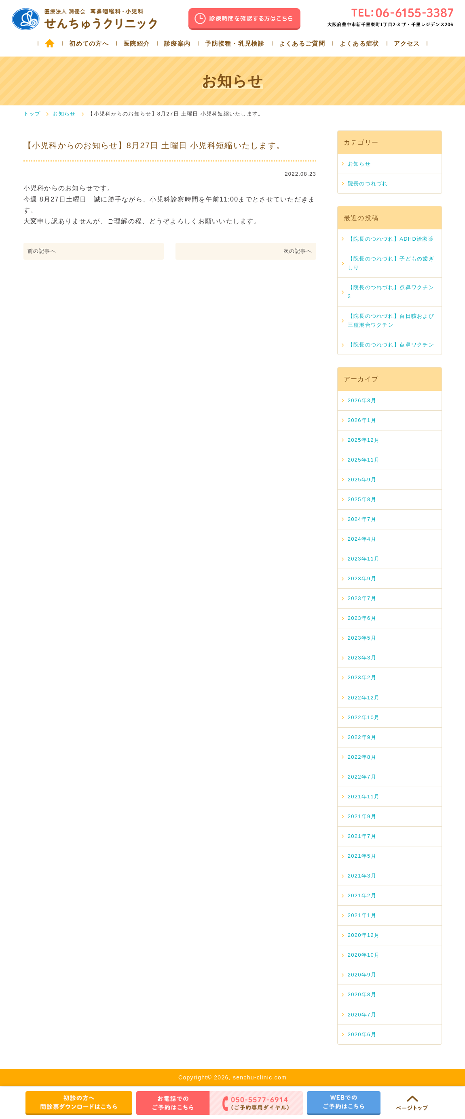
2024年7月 (362, 519)
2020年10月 (364, 955)
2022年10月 (364, 717)
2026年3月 (362, 400)
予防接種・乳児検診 (234, 43)
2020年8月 (362, 994)
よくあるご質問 (302, 43)
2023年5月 (362, 638)
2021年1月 (362, 915)
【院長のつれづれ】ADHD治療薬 (391, 239)
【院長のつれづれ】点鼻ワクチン (391, 345)
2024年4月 (362, 539)
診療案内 (177, 43)
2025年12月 (364, 440)
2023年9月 (362, 578)
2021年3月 (362, 876)
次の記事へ (297, 251)
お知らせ (64, 114)
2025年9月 (362, 480)
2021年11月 (364, 797)
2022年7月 (362, 777)
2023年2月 (362, 677)
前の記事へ (41, 251)
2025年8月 (362, 499)
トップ (32, 114)
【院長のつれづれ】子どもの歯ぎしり (391, 263)
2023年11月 (364, 559)
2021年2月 (362, 895)
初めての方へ (89, 43)
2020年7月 (362, 1015)
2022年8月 (362, 757)
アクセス (407, 43)
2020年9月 (362, 975)
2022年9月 (362, 737)
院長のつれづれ (368, 184)
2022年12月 (364, 698)
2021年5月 (362, 856)
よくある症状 (359, 43)
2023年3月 (362, 658)
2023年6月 (362, 618)
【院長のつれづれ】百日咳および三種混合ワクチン (391, 320)
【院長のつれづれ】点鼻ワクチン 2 (391, 291)
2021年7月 (362, 836)
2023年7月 (362, 598)
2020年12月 (364, 935)
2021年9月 (362, 816)
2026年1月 (362, 420)
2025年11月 (364, 460)
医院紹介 (136, 43)
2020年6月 (362, 1034)
